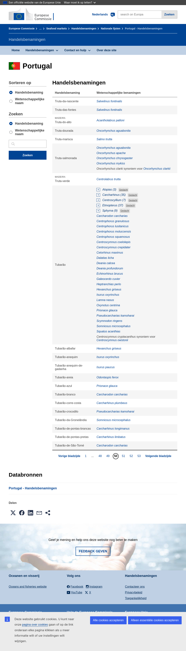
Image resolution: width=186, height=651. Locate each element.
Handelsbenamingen (83, 28)
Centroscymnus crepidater (113, 247)
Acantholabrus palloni (110, 120)
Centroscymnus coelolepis (113, 242)
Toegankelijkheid (135, 598)
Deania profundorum (109, 268)
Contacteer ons (135, 586)
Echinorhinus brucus (109, 273)
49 (108, 456)
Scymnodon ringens (109, 320)
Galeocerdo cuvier (108, 278)
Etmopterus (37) (112, 205)
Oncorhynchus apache (111, 153)
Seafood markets (56, 28)
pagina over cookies (35, 624)
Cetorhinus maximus (109, 252)
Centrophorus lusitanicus (112, 226)
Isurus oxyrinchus (107, 294)
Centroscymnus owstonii (112, 340)
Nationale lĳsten (110, 28)
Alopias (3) (109, 189)
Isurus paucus (105, 367)
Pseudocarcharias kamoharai (115, 315)
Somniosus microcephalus (113, 326)
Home (16, 50)
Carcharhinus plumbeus (111, 403)
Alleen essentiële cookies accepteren (155, 620)
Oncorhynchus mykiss (110, 163)
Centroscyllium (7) (114, 200)
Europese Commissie (22, 28)
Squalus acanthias (108, 331)
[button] (13, 512)
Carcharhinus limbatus (110, 436)
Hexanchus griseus (108, 289)
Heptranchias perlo (108, 284)
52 (132, 456)
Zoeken (169, 14)
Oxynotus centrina (108, 305)
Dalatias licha (105, 257)
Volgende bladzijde (158, 456)
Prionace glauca (106, 310)
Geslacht (123, 190)
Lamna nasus (105, 300)
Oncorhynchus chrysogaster (114, 158)
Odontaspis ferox (107, 377)
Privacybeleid (133, 592)
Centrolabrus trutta (108, 179)
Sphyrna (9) (110, 210)
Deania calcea (105, 263)
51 (124, 456)
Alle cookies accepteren (108, 620)
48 (100, 456)
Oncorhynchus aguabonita (113, 130)
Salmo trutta (104, 139)
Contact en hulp (75, 50)
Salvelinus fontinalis (109, 101)
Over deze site (106, 50)
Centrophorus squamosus (113, 236)
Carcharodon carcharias (112, 215)
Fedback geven (93, 551)
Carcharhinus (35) (114, 194)
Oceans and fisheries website (28, 586)
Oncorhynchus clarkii (156, 168)
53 (140, 456)
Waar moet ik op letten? (80, 2)
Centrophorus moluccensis (113, 231)
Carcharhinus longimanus (112, 428)
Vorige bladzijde (69, 456)
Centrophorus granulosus (112, 221)
